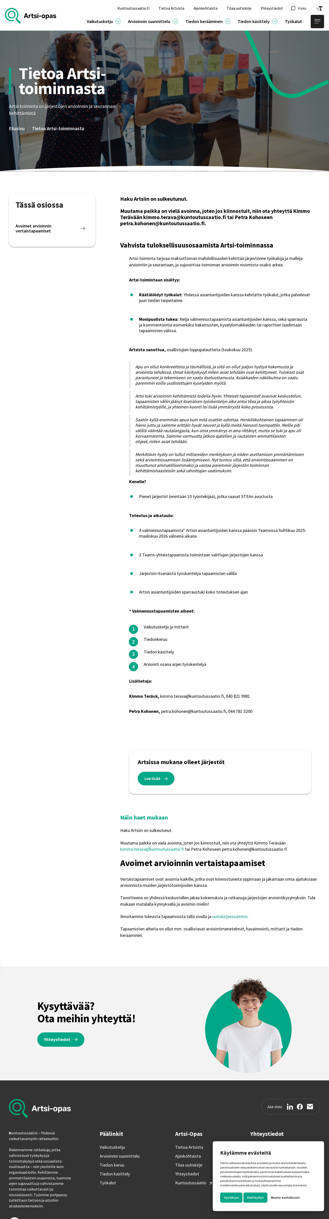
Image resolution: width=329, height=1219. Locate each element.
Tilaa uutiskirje (188, 1165)
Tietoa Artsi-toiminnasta (58, 128)
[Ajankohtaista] (118, 21)
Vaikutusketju (112, 1147)
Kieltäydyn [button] (255, 1197)
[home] (30, 16)
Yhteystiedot (187, 1174)
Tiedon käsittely (115, 1174)
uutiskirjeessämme (229, 916)
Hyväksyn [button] (231, 1197)
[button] (104, 21)
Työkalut (108, 1183)
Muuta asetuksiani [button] (285, 1197)
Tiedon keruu (112, 1165)
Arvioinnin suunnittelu (120, 1156)
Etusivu (17, 128)
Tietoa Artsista (189, 1147)
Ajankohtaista (188, 1156)
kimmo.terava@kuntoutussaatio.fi (152, 849)
